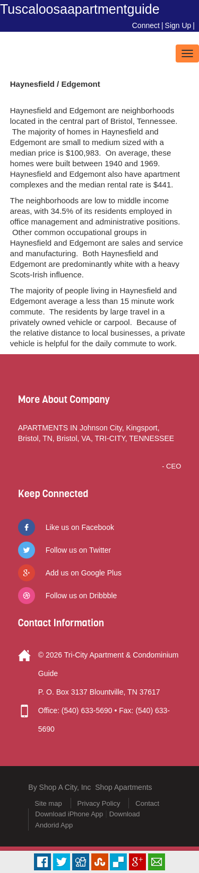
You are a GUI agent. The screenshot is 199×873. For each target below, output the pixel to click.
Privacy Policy (98, 803)
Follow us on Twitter (78, 550)
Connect (146, 25)
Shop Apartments (123, 787)
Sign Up (178, 25)
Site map (48, 803)
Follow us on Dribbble (81, 595)
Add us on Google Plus (84, 573)
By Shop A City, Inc (59, 787)
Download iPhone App (69, 814)
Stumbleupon (99, 861)
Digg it (80, 861)
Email (156, 861)
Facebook (42, 861)
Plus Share (137, 861)
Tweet (61, 861)
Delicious (118, 861)
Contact (147, 803)
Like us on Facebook (80, 527)
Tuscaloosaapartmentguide (80, 9)
